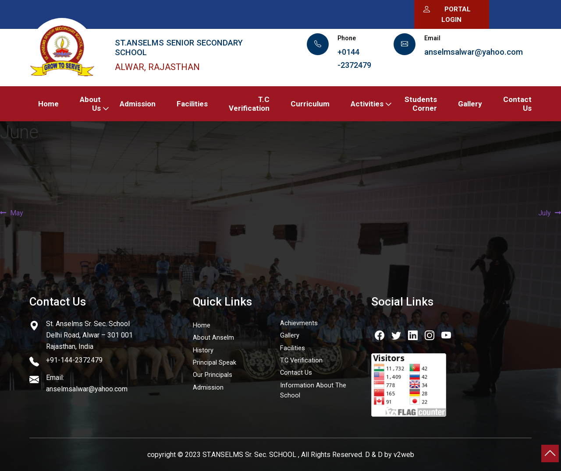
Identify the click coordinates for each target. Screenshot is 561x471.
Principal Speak (214, 362)
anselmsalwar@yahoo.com (473, 51)
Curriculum (310, 103)
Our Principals (212, 375)
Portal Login (446, 14)
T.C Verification (249, 103)
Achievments (299, 323)
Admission (138, 103)
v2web (404, 454)
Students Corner (421, 103)
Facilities (192, 103)
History (203, 350)
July (545, 213)
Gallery (470, 103)
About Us (90, 103)
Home (48, 103)
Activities (367, 103)
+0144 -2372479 (354, 58)
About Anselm (213, 337)
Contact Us (517, 103)
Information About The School (313, 390)
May (16, 213)
